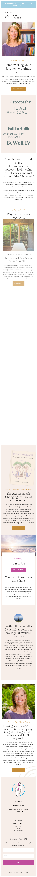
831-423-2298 (19, 805)
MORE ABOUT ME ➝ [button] (19, 770)
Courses (18, 828)
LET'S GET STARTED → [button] (18, 88)
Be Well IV (18, 826)
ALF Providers (18, 830)
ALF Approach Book (18, 824)
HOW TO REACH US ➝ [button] (18, 569)
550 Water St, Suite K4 (17, 809)
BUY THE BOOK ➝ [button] (18, 528)
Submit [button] (19, 862)
